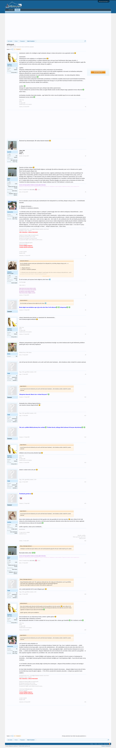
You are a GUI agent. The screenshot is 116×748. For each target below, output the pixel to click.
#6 (85, 310)
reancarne (10, 212)
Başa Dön (106, 743)
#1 (85, 106)
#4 (85, 255)
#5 (85, 295)
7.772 (16, 276)
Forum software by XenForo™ (17, 746)
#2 (85, 155)
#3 (85, 191)
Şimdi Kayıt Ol (98, 72)
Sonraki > (18, 49)
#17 (85, 562)
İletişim (91, 743)
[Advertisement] (46, 26)
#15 (85, 503)
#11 (85, 415)
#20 (85, 701)
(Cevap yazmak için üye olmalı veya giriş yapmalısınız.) (74, 735)
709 (16, 356)
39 (16, 68)
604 (16, 524)
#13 (85, 462)
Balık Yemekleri (13, 46)
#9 (85, 374)
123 (16, 155)
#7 (85, 334)
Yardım (95, 743)
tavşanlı (15, 157)
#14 (85, 481)
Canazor (9, 311)
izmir (16, 526)
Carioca (23, 46)
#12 (85, 437)
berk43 (9, 152)
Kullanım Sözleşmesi (106, 746)
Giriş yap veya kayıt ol (103, 1)
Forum (17, 9)
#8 (85, 354)
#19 (85, 629)
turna (8, 354)
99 (16, 214)
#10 (85, 397)
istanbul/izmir (14, 377)
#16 (85, 540)
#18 (85, 594)
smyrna (9, 272)
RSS (109, 744)
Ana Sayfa (11, 9)
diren (8, 178)
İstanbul (15, 69)
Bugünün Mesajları (11, 12)
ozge (8, 373)
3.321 (16, 183)
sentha (9, 522)
